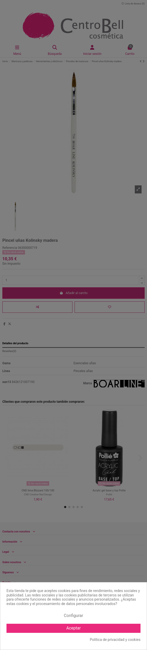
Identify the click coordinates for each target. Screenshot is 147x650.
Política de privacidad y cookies (115, 640)
